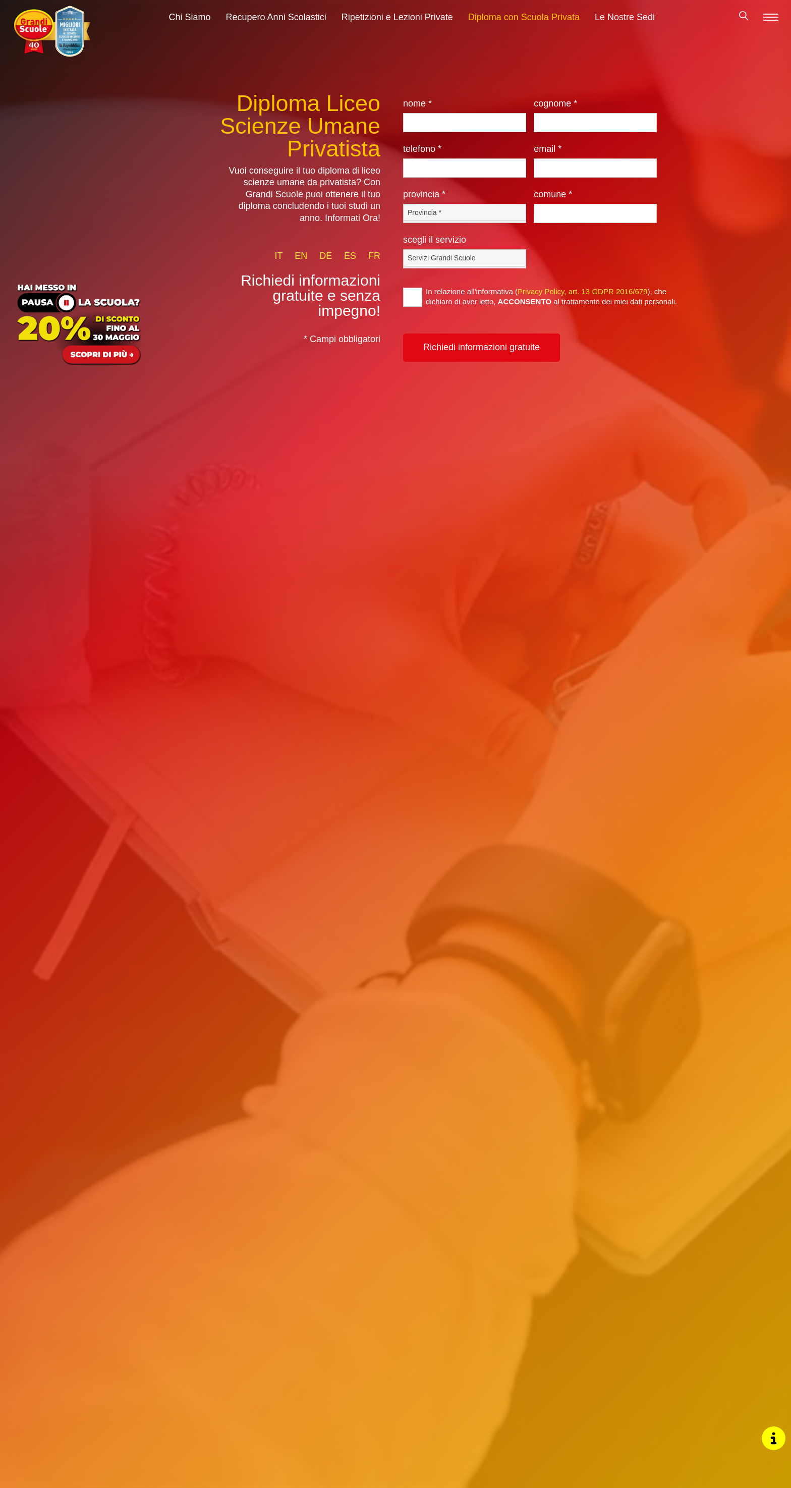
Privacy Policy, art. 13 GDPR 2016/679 (582, 291)
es (350, 256)
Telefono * (422, 149)
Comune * (553, 194)
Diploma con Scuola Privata (524, 21)
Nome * (417, 103)
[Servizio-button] (464, 257)
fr (374, 256)
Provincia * (424, 194)
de (325, 256)
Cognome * (555, 103)
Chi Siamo (190, 21)
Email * (547, 149)
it (278, 256)
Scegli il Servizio (434, 240)
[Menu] (770, 21)
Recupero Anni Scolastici (276, 21)
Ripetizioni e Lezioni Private (397, 21)
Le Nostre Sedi (625, 21)
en (301, 256)
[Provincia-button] (464, 212)
